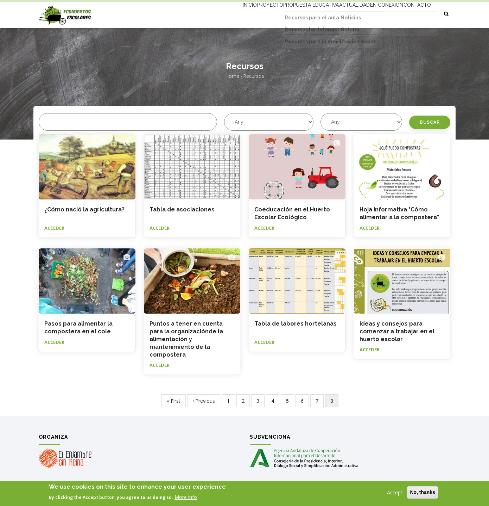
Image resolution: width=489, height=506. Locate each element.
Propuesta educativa (288, 13)
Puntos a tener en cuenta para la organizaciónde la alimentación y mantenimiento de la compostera (186, 339)
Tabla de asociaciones (182, 209)
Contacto (413, 13)
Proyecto (240, 13)
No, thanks (422, 492)
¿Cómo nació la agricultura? (84, 209)
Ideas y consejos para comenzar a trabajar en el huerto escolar (397, 331)
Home (232, 76)
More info (185, 497)
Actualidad (338, 13)
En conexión (377, 13)
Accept (394, 492)
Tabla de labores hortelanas (295, 323)
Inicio (212, 13)
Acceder (54, 228)
